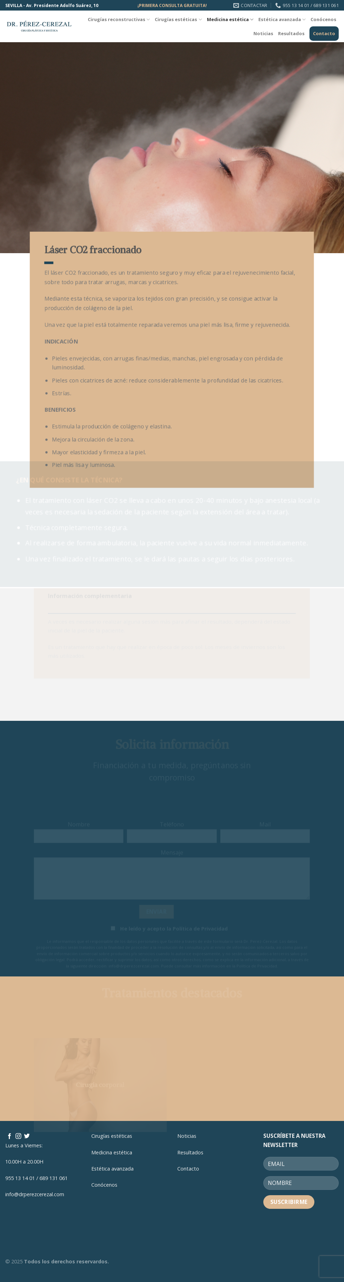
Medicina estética (230, 19)
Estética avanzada (282, 19)
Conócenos (323, 19)
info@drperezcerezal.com (34, 1194)
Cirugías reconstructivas (119, 19)
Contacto (324, 33)
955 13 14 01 (20, 1178)
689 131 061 (53, 1178)
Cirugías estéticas (178, 19)
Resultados (291, 33)
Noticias (263, 33)
